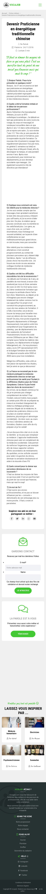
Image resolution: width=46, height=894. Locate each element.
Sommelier (34, 760)
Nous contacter (23, 829)
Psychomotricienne (12, 760)
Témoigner (23, 634)
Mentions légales (23, 886)
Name (23, 572)
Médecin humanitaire (11, 732)
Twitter (23, 875)
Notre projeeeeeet (23, 822)
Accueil (4, 13)
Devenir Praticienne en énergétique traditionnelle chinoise (21, 15)
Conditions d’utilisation (23, 882)
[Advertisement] (23, 186)
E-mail (23, 562)
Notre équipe (23, 825)
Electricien (34, 732)
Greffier (23, 847)
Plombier (23, 843)
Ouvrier (23, 840)
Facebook (23, 871)
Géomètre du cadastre (23, 851)
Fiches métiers (14, 13)
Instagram (23, 862)
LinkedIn (23, 866)
